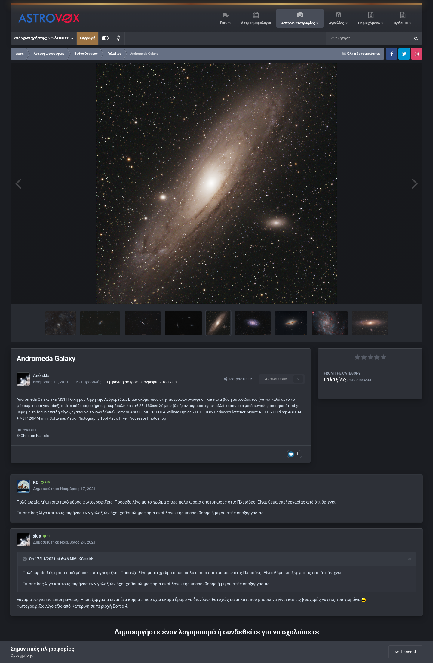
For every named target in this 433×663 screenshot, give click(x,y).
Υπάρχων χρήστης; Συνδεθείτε (43, 38)
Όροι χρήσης (22, 655)
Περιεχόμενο (369, 23)
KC (35, 482)
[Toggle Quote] (25, 559)
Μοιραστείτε (238, 379)
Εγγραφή (87, 38)
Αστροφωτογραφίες (298, 23)
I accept (405, 651)
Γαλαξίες (335, 379)
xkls (45, 375)
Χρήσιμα (401, 23)
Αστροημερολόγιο (256, 23)
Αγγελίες (337, 23)
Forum (225, 23)
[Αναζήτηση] (356, 38)
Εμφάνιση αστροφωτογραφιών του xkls (142, 382)
